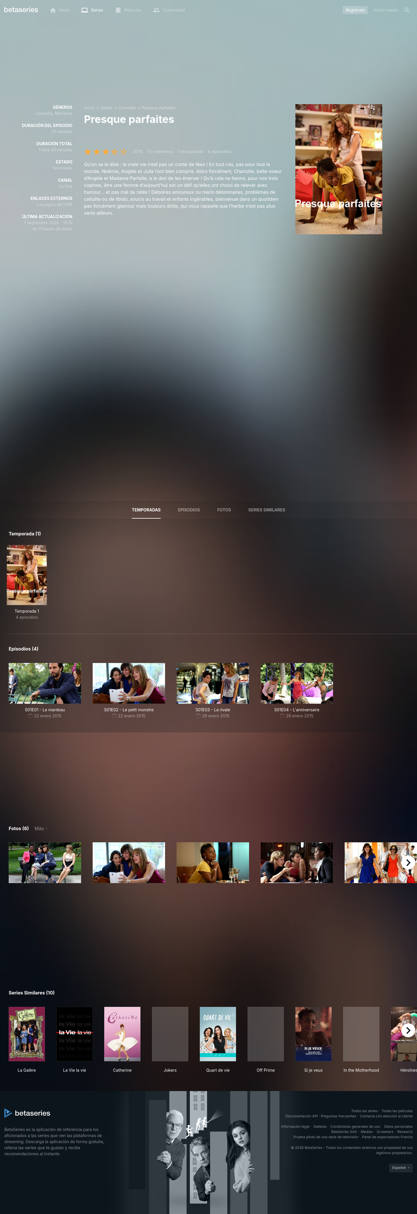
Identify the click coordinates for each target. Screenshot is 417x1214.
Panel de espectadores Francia (387, 1137)
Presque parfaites (158, 107)
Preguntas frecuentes (338, 1116)
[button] (45, 862)
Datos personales (398, 1126)
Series (106, 107)
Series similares (266, 509)
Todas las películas (397, 1111)
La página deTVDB (54, 204)
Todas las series (364, 1111)
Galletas (320, 1126)
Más (39, 828)
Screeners (385, 1132)
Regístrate (355, 10)
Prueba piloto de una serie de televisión (325, 1137)
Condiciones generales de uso (355, 1126)
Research (405, 1132)
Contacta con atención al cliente (386, 1116)
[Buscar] (407, 10)
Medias (367, 1132)
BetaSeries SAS (344, 1132)
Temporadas (146, 509)
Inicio (89, 107)
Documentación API (302, 1116)
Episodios (189, 509)
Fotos (224, 509)
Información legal (295, 1126)
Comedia (127, 107)
